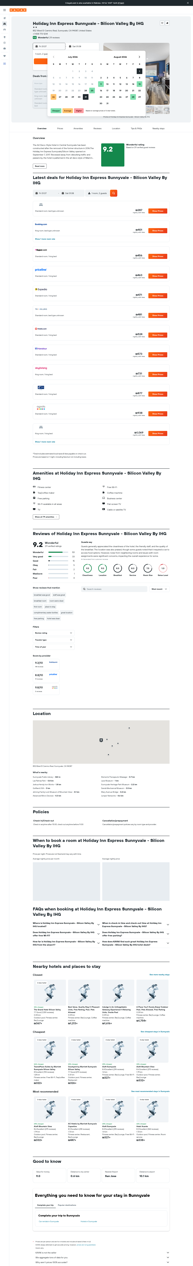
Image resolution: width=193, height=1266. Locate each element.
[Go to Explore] (4, 37)
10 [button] (86, 77)
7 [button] (66, 77)
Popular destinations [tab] (67, 1205)
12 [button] (54, 84)
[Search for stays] (4, 24)
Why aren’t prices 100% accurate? (103, 1262)
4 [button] (92, 71)
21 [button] (66, 90)
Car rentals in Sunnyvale (49, 1221)
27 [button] (60, 97)
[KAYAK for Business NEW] (4, 48)
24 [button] (85, 90)
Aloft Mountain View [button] (145, 1066)
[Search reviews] (116, 589)
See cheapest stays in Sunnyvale (155, 1031)
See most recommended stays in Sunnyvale (150, 1091)
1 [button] (72, 71)
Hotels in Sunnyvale (89, 1221)
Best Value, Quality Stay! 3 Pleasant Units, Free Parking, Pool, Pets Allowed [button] (83, 1010)
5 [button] (53, 77)
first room (38, 606)
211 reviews (54, 37)
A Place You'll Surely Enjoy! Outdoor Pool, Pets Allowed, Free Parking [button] (152, 1008)
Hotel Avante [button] (142, 1126)
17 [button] (86, 84)
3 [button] (85, 71)
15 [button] (73, 84)
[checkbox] (46, 664)
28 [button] (66, 97)
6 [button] (60, 77)
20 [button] (60, 90)
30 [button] (79, 97)
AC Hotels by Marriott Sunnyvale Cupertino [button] (82, 1125)
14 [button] (66, 84)
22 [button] (73, 90)
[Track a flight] (4, 42)
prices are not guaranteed (86, 1245)
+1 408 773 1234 (40, 33)
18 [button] (92, 84)
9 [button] (79, 77)
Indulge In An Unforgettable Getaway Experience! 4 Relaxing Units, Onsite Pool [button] (116, 1010)
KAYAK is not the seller (103, 1252)
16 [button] (79, 84)
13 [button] (60, 84)
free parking (39, 618)
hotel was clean (53, 618)
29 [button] (73, 97)
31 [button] (86, 97)
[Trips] (4, 56)
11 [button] (92, 77)
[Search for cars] (4, 29)
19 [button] (54, 90)
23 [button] (79, 90)
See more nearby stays (160, 974)
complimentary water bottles (46, 612)
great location (66, 612)
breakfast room (40, 601)
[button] (188, 3)
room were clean (57, 601)
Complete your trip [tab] (45, 1205)
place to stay (50, 606)
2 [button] (79, 71)
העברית (121, 3)
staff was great (59, 595)
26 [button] (53, 97)
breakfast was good (42, 595)
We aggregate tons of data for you (103, 1257)
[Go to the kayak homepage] (18, 10)
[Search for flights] (4, 18)
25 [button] (92, 90)
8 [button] (72, 77)
